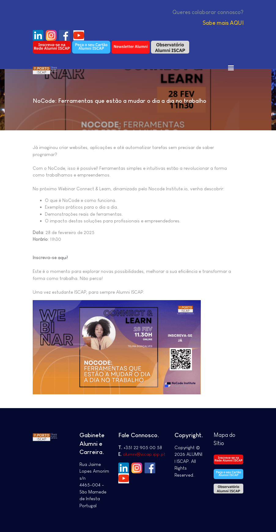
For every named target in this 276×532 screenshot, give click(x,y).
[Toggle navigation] (231, 67)
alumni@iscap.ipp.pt (144, 454)
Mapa (221, 435)
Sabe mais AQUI (223, 23)
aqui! (63, 257)
